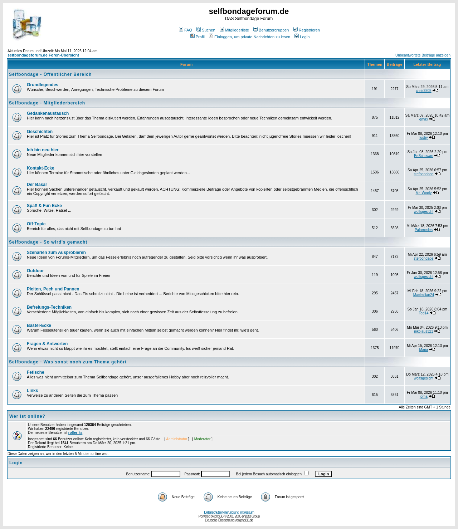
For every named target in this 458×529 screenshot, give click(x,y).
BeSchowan (423, 156)
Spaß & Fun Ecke (44, 205)
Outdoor (35, 270)
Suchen (205, 30)
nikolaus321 (423, 331)
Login (302, 37)
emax (423, 119)
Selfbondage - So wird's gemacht (48, 242)
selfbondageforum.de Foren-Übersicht (43, 55)
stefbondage (423, 174)
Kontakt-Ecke (40, 168)
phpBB (218, 516)
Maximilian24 (423, 295)
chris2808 (423, 91)
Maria (423, 350)
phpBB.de (246, 520)
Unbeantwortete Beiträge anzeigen (422, 55)
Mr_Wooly (423, 193)
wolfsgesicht (423, 212)
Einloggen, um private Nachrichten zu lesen (249, 37)
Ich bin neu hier (43, 149)
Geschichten (40, 131)
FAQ (185, 30)
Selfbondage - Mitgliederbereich (47, 103)
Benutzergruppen (271, 30)
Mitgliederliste (234, 30)
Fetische (35, 372)
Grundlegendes (42, 84)
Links (32, 390)
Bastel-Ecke (39, 325)
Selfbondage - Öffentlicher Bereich (50, 74)
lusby (423, 137)
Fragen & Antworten (47, 343)
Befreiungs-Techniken (49, 307)
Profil (197, 37)
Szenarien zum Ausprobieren (56, 252)
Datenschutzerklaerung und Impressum (229, 512)
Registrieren (306, 30)
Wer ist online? (27, 416)
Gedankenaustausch (48, 113)
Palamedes (424, 230)
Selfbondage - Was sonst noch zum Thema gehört (68, 361)
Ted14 (423, 313)
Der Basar (37, 184)
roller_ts (75, 433)
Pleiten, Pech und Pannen (53, 289)
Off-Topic (36, 223)
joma (424, 396)
